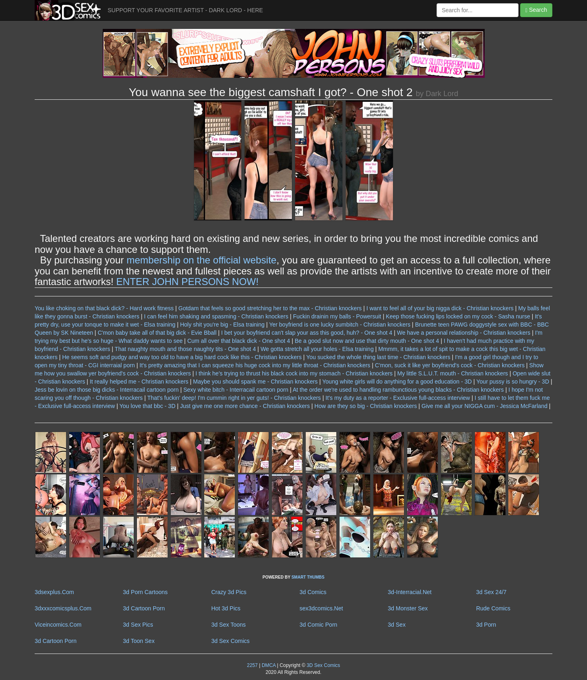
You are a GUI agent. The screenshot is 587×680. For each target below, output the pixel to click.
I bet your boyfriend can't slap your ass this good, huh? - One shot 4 (306, 332)
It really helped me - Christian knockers (139, 381)
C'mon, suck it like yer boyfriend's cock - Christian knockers (450, 365)
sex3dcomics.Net (321, 608)
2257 (252, 665)
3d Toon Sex (139, 641)
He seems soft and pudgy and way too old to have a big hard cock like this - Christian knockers (182, 357)
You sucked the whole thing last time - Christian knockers (378, 357)
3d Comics (313, 592)
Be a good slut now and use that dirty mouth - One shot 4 (367, 341)
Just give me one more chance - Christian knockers (245, 406)
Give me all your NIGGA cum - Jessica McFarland (484, 406)
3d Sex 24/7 (491, 592)
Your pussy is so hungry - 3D (513, 381)
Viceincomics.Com (58, 624)
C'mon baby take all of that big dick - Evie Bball (157, 332)
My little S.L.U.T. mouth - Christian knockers (452, 373)
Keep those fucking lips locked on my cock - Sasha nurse (458, 316)
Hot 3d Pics (226, 608)
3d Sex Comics (230, 641)
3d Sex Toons (228, 624)
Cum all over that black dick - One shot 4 (238, 341)
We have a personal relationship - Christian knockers (463, 332)
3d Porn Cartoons (145, 592)
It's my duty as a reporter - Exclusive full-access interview (398, 398)
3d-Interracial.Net (409, 592)
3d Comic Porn (319, 624)
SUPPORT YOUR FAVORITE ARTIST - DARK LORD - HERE (185, 10)
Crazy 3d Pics (228, 592)
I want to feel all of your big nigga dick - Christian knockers (440, 308)
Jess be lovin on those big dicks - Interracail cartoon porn (107, 389)
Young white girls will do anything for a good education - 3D (397, 381)
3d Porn (486, 624)
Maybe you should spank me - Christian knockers (255, 381)
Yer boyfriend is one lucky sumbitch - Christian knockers (339, 324)
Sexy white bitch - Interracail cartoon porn (236, 389)
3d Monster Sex (408, 608)
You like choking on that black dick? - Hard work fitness (104, 308)
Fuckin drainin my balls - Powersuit (337, 316)
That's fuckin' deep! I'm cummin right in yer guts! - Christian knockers (234, 398)
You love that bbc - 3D (147, 406)
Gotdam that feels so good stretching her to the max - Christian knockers (270, 308)
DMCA (269, 665)
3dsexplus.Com (54, 592)
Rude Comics (493, 608)
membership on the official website (201, 259)
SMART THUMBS (307, 577)
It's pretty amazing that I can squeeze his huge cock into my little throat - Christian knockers (254, 365)
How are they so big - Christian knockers (365, 406)
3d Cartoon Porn (144, 608)
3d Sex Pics (138, 624)
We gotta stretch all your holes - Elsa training (317, 349)
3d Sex (397, 624)
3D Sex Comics (322, 665)
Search (536, 10)
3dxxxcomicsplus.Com (63, 608)
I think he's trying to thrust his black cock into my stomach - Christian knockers (294, 373)
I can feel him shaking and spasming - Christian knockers (216, 316)
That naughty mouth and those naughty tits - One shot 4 (185, 349)
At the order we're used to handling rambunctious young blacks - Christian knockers (398, 389)
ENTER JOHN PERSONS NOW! (187, 281)
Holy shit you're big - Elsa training (222, 324)
